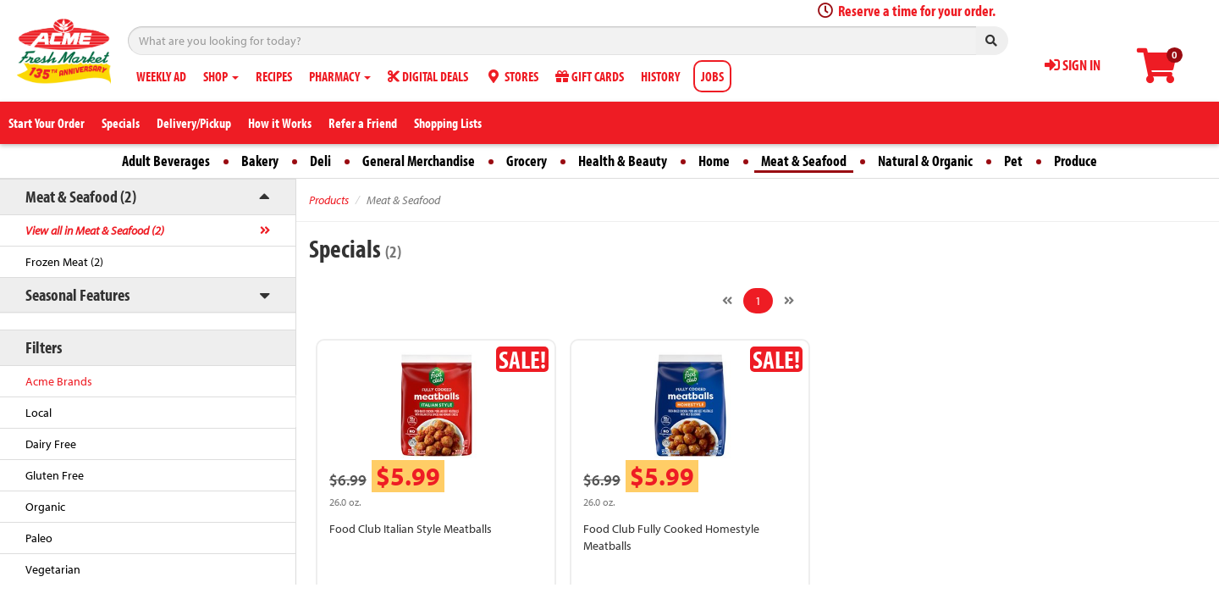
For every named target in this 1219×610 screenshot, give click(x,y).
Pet (1013, 160)
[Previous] (727, 300)
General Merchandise (418, 160)
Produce (1075, 160)
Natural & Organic (925, 160)
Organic (45, 506)
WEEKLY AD (161, 76)
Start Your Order (46, 122)
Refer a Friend (362, 122)
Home (714, 160)
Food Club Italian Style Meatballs (410, 528)
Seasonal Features (77, 294)
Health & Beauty (622, 160)
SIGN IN (1072, 65)
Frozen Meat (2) (64, 261)
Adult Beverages (166, 160)
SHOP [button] (221, 76)
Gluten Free (54, 475)
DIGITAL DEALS (428, 76)
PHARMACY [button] (340, 76)
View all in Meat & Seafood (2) (94, 230)
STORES (511, 76)
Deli (320, 160)
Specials (121, 122)
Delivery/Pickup (194, 122)
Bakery (260, 160)
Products (329, 200)
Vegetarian (52, 569)
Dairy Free (50, 444)
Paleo (38, 538)
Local (38, 412)
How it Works (280, 122)
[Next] (789, 300)
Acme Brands (58, 381)
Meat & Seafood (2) (80, 196)
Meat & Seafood (804, 160)
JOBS (712, 76)
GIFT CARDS (589, 76)
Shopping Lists (448, 122)
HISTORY (660, 76)
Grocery (526, 160)
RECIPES (274, 76)
